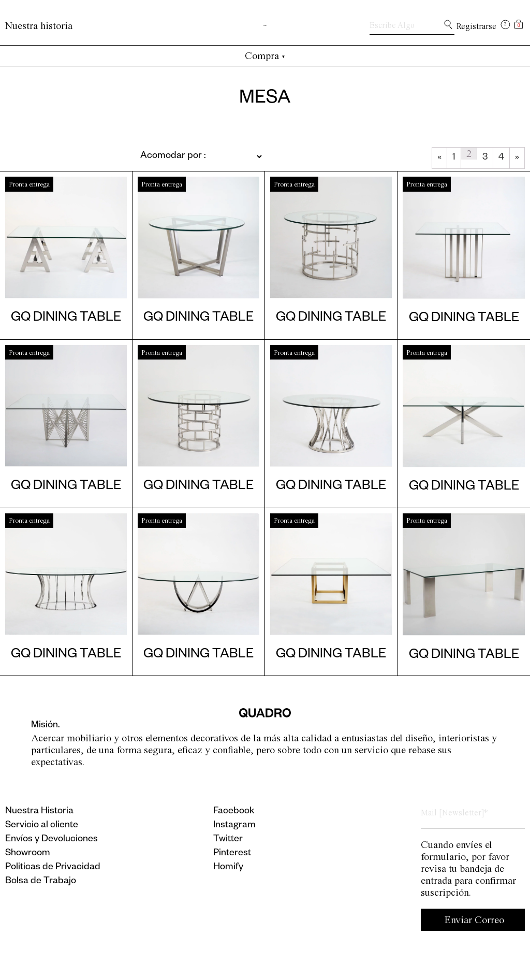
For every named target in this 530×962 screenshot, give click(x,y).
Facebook (234, 812)
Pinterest (232, 854)
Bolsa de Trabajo (40, 882)
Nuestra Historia (39, 812)
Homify (228, 868)
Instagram (234, 826)
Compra (265, 56)
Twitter (228, 840)
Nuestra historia (38, 26)
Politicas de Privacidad (52, 868)
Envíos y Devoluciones (51, 840)
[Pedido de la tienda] (176, 156)
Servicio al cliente (41, 826)
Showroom (27, 854)
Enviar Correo (474, 920)
